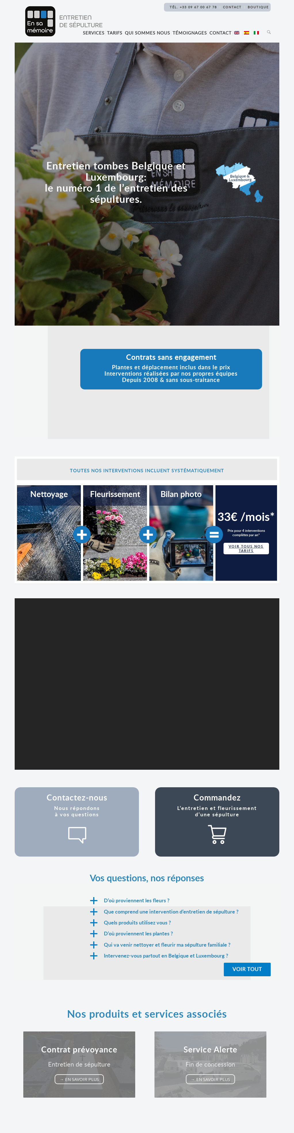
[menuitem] (95, 33)
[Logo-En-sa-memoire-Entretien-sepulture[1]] (63, 21)
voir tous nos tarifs (246, 548)
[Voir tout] (247, 969)
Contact (232, 7)
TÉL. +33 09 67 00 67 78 (193, 7)
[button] (180, 900)
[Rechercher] (267, 33)
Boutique (258, 7)
